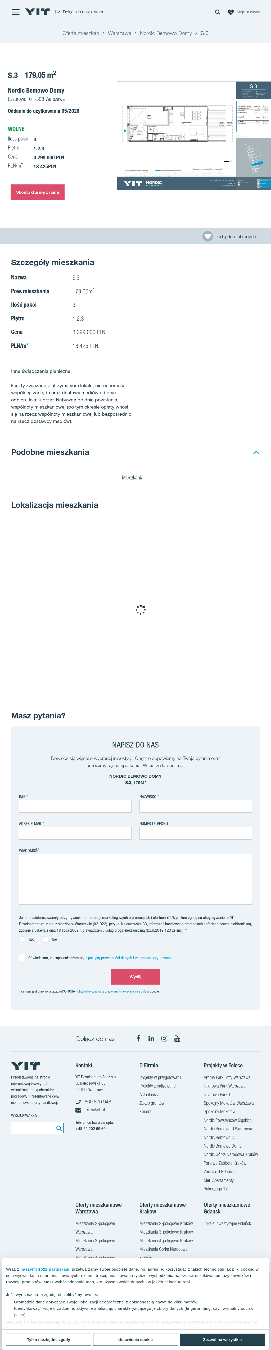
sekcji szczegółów (232, 1322)
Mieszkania (136, 478)
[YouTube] (177, 1038)
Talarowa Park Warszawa (225, 1086)
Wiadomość (29, 850)
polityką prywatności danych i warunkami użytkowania (130, 957)
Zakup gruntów (152, 1103)
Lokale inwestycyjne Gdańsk (227, 1224)
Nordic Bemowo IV (219, 1138)
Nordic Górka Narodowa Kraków (231, 1155)
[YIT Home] (37, 11)
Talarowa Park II (217, 1095)
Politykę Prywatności (90, 991)
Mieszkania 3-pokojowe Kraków (166, 1232)
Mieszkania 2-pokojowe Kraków (166, 1224)
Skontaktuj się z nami (37, 192)
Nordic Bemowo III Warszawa (228, 1129)
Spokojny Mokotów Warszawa (229, 1103)
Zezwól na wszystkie (222, 1339)
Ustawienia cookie (135, 1339)
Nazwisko (147, 796)
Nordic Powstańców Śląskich (228, 1120)
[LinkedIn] (151, 1038)
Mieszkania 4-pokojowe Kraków (166, 1241)
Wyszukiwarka (24, 1115)
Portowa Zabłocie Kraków (225, 1163)
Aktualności (149, 1095)
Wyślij (136, 976)
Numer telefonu (153, 823)
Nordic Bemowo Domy (222, 1146)
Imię (22, 796)
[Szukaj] (58, 1128)
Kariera (145, 1112)
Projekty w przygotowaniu (160, 1078)
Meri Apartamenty (219, 1181)
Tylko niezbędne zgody (48, 1339)
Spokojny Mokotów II (221, 1112)
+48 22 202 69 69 (90, 1128)
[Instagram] (164, 1038)
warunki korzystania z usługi (130, 991)
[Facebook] (138, 1038)
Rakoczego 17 (216, 1189)
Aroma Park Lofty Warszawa (227, 1078)
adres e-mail (30, 823)
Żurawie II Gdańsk (219, 1172)
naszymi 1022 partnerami (45, 1269)
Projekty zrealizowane (157, 1086)
